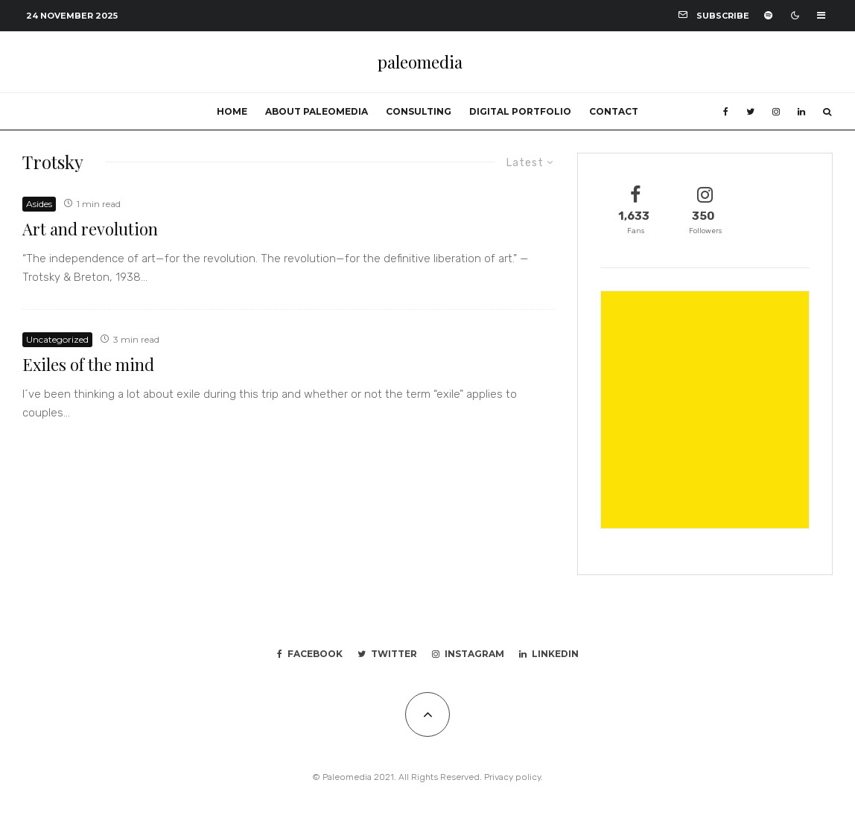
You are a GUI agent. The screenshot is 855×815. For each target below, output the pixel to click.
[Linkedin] (801, 111)
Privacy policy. (513, 777)
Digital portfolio (520, 111)
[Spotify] (768, 15)
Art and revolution (90, 228)
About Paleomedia (316, 111)
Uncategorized (57, 339)
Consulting (418, 111)
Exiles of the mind (88, 364)
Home (232, 111)
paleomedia (420, 62)
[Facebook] (725, 111)
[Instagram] (776, 111)
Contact (613, 111)
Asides (39, 203)
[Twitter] (750, 111)
